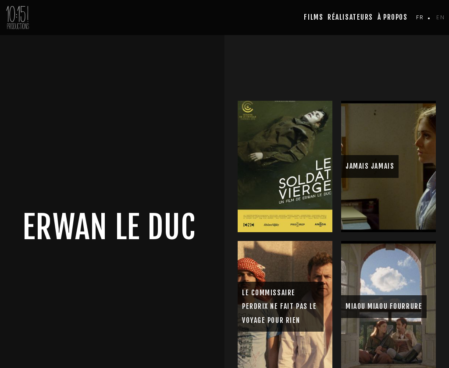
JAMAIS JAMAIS (370, 166)
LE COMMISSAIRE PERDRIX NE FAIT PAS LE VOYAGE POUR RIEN (279, 306)
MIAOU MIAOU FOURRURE (384, 306)
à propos (392, 17)
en (440, 17)
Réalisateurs (350, 17)
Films (313, 17)
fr (420, 17)
